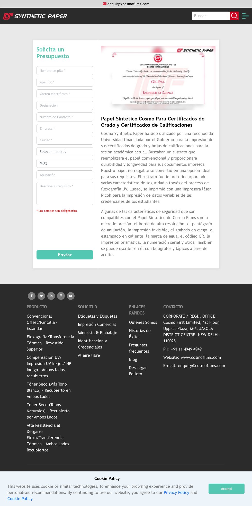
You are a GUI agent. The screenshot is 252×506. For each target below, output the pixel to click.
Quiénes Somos (143, 322)
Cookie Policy (19, 498)
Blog (133, 359)
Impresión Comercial (97, 324)
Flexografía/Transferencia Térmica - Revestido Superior (50, 343)
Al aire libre (89, 355)
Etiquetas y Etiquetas (97, 316)
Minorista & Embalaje (97, 332)
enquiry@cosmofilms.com (126, 4)
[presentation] (70, 228)
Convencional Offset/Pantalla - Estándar (42, 322)
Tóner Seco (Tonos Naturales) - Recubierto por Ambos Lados (48, 411)
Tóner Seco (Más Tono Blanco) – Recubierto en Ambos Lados (49, 390)
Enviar (65, 254)
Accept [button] (226, 488)
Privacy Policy (176, 492)
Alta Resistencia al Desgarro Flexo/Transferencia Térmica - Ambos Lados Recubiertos (48, 437)
